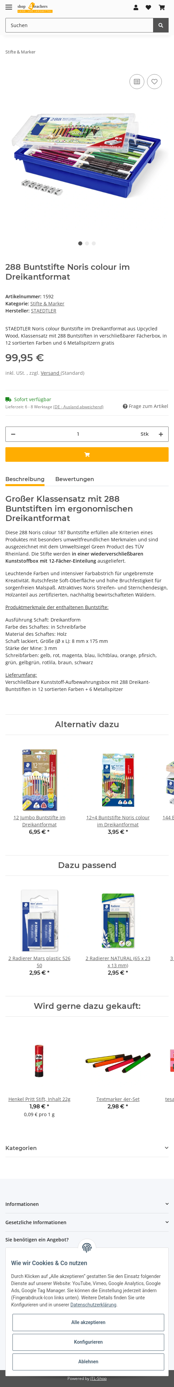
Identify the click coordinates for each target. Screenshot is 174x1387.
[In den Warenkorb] (87, 454)
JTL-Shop (98, 1378)
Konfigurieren (88, 1342)
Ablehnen (88, 1361)
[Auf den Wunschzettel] (154, 81)
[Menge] (78, 434)
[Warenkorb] (162, 7)
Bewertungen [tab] (74, 479)
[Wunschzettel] (148, 7)
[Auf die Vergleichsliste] (136, 81)
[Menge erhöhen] (160, 434)
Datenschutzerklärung (93, 1304)
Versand (51, 373)
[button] (136, 7)
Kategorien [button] (21, 1148)
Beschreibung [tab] (25, 479)
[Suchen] (79, 25)
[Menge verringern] (13, 434)
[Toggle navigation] (8, 4)
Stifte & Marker (47, 303)
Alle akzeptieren (88, 1322)
